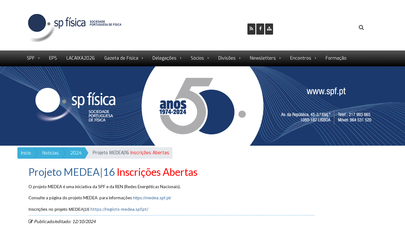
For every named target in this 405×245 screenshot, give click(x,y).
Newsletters (263, 58)
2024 (76, 153)
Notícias (50, 153)
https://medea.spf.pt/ (152, 197)
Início (26, 153)
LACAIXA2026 (80, 58)
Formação (336, 58)
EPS (53, 58)
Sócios (197, 58)
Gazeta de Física (121, 58)
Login (336, 28)
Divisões (227, 58)
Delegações (165, 58)
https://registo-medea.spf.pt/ (119, 209)
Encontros (300, 58)
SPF (31, 58)
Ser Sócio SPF (299, 28)
